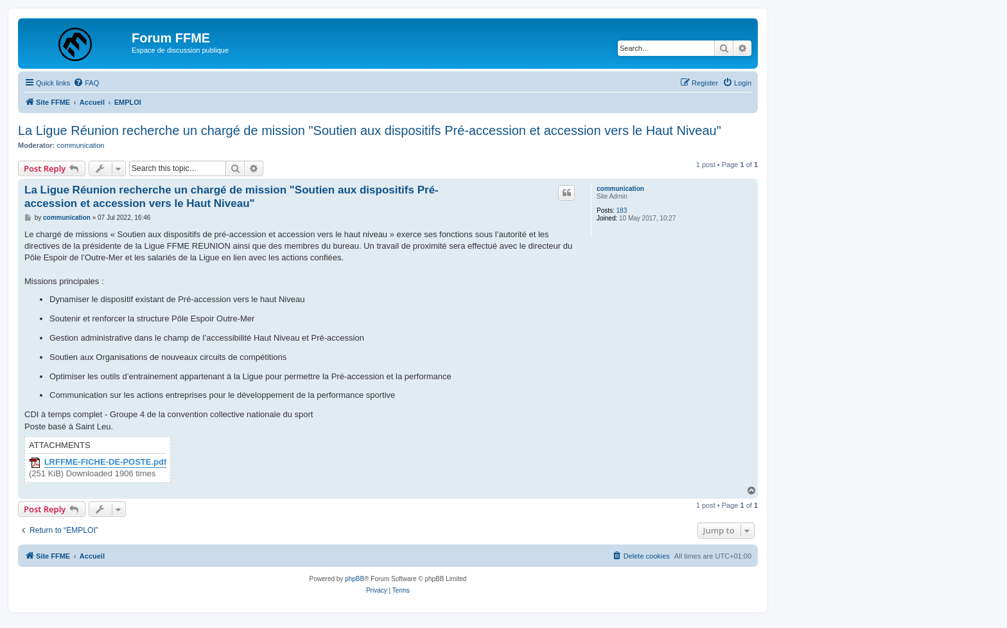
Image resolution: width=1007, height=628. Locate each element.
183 (622, 210)
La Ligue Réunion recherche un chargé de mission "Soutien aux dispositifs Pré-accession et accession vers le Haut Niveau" (369, 130)
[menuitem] (86, 83)
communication (81, 145)
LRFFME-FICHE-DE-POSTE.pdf (105, 462)
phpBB (354, 578)
